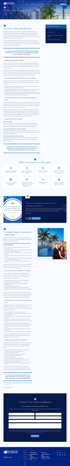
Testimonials (26, 458)
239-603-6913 (63, 1)
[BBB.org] (64, 452)
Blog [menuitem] (57, 4)
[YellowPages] (62, 454)
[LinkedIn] (57, 454)
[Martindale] (64, 454)
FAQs (19, 1)
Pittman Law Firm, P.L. (9, 43)
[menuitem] (56, 32)
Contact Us (63, 4)
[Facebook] (57, 452)
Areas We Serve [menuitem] (34, 4)
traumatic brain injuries (16, 258)
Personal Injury (26, 454)
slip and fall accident (8, 63)
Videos (23, 1)
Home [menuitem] (22, 4)
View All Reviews (36, 218)
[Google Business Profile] (59, 452)
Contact (25, 464)
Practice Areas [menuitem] (41, 4)
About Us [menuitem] (27, 4)
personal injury (17, 38)
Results (24, 456)
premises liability (25, 40)
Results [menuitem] (46, 4)
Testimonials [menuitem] (52, 4)
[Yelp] (62, 452)
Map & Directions (33, 460)
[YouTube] (59, 454)
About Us (25, 452)
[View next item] (29, 219)
